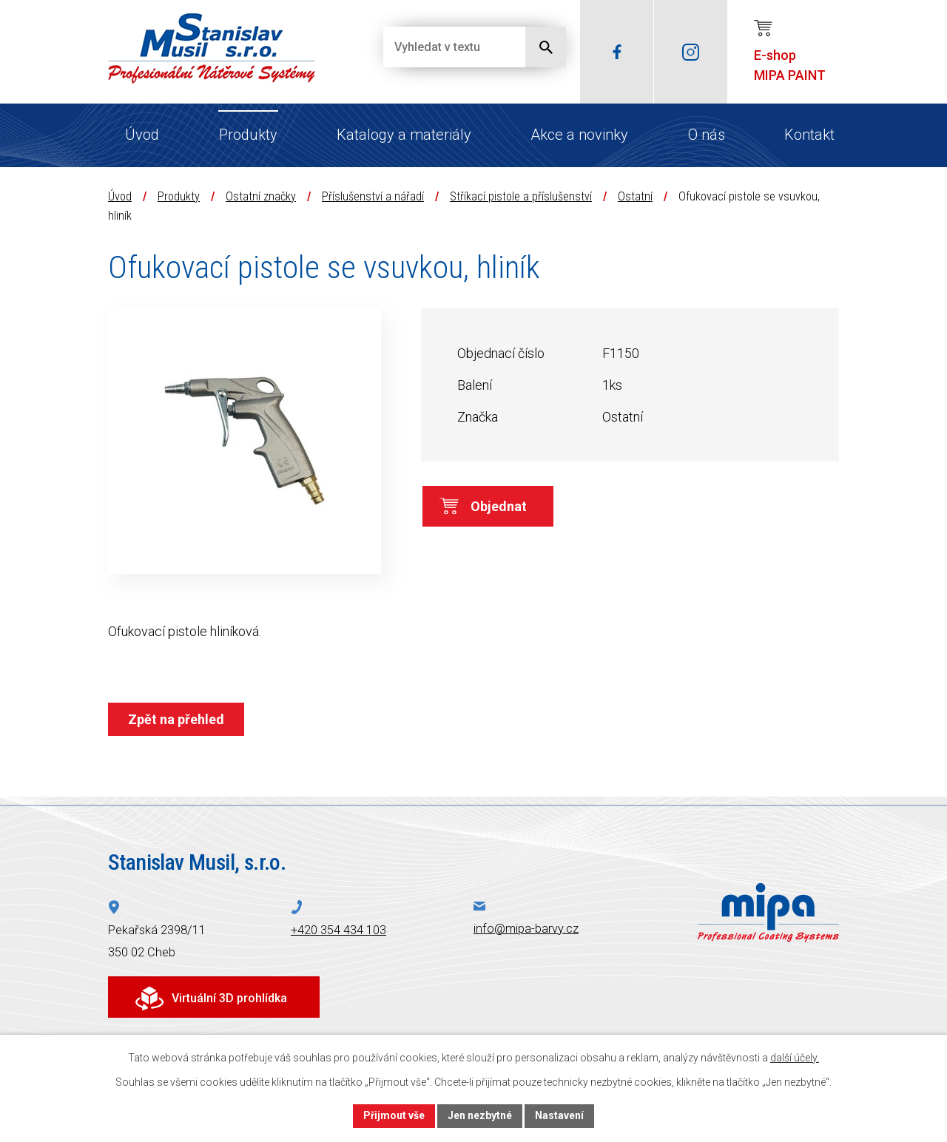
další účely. (794, 1058)
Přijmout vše (394, 1115)
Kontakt (809, 134)
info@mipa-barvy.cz (526, 929)
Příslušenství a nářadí (373, 196)
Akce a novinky (579, 134)
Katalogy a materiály (404, 134)
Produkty (248, 134)
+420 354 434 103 (338, 930)
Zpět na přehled (176, 719)
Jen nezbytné (480, 1115)
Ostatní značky (261, 196)
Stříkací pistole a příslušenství (521, 196)
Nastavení (559, 1115)
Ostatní (635, 196)
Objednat (499, 506)
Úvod (142, 134)
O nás (706, 134)
